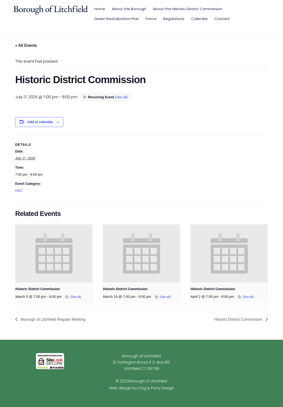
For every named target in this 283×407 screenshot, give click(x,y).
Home (99, 8)
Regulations (173, 18)
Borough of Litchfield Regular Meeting (52, 319)
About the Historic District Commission (187, 8)
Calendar (199, 18)
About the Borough (129, 8)
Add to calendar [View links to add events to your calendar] (40, 122)
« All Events (26, 45)
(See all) (121, 97)
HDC (18, 191)
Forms (151, 18)
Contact (222, 18)
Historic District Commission (37, 289)
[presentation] (53, 253)
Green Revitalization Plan (116, 18)
